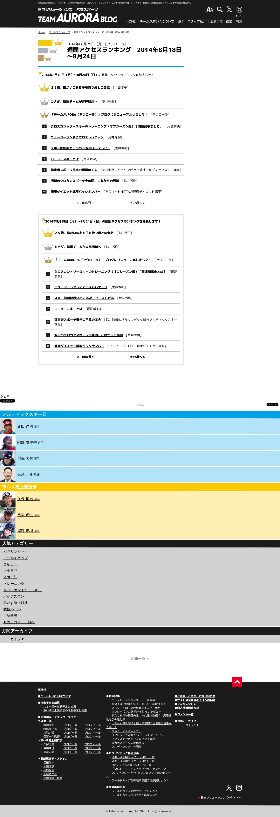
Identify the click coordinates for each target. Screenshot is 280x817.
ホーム (41, 32)
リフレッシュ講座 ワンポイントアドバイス (138, 735)
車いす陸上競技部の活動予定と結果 (65, 710)
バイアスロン (13, 596)
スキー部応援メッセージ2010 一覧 (133, 757)
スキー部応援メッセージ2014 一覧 (133, 761)
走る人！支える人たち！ (126, 731)
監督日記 (10, 577)
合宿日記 (10, 564)
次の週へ (136, 203)
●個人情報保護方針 (186, 708)
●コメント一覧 (184, 714)
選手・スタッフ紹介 (192, 21)
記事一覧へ (140, 658)
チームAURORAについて (157, 21)
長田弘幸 (48, 762)
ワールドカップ (15, 558)
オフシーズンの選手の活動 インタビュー (136, 711)
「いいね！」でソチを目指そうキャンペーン (139, 769)
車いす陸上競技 (15, 603)
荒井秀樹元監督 (52, 778)
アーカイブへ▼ (189, 725)
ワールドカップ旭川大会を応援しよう (135, 795)
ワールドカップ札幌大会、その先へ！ (135, 791)
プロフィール (93, 725)
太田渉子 (48, 766)
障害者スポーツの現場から (128, 743)
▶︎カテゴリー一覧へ (19, 622)
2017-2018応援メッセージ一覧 (131, 765)
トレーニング (13, 583)
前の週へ (88, 203)
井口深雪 (48, 770)
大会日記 (10, 571)
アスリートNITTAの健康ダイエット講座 (136, 708)
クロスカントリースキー (22, 590)
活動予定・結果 (221, 21)
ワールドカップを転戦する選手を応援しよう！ (140, 780)
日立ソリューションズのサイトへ (219, 797)
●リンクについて (185, 704)
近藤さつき (50, 774)
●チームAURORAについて (54, 696)
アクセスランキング (59, 32)
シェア (4, 396)
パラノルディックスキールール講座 (133, 700)
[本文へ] (238, 15)
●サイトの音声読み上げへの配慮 (194, 700)
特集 (239, 21)
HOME (131, 21)
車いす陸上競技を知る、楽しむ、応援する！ (139, 704)
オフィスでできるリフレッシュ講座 (133, 739)
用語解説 (10, 615)
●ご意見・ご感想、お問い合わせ (194, 696)
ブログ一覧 (70, 725)
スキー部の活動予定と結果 (59, 706)
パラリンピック (15, 551)
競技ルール (12, 609)
